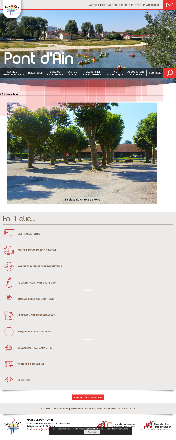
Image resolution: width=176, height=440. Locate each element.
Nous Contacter (169, 4)
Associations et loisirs (136, 73)
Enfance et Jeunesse (54, 73)
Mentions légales (83, 408)
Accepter (92, 432)
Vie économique (114, 73)
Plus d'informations (119, 429)
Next (169, 31)
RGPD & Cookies (107, 408)
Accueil (94, 5)
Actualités (109, 5)
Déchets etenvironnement (92, 73)
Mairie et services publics (13, 73)
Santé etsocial (72, 73)
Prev (6, 31)
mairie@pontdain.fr (44, 429)
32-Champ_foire (9, 94)
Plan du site (151, 5)
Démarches (35, 73)
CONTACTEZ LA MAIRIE (88, 397)
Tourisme (155, 73)
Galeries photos (130, 5)
